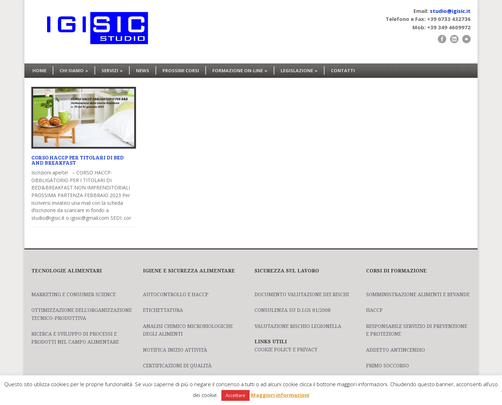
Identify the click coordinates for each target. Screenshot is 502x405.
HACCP (374, 310)
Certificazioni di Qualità (177, 365)
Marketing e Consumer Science (73, 294)
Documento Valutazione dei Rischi (301, 294)
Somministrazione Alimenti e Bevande (418, 294)
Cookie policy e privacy (286, 349)
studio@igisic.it (450, 10)
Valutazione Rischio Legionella (297, 326)
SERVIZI (112, 70)
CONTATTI (343, 70)
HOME (39, 70)
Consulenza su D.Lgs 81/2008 (292, 310)
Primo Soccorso (387, 365)
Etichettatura (163, 310)
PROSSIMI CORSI (180, 70)
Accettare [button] (235, 395)
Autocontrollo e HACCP (175, 294)
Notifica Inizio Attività (175, 350)
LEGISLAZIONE (299, 70)
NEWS (142, 70)
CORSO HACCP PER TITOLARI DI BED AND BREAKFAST (77, 160)
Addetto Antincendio (395, 350)
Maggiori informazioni (280, 394)
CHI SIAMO (74, 70)
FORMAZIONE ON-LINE (239, 70)
